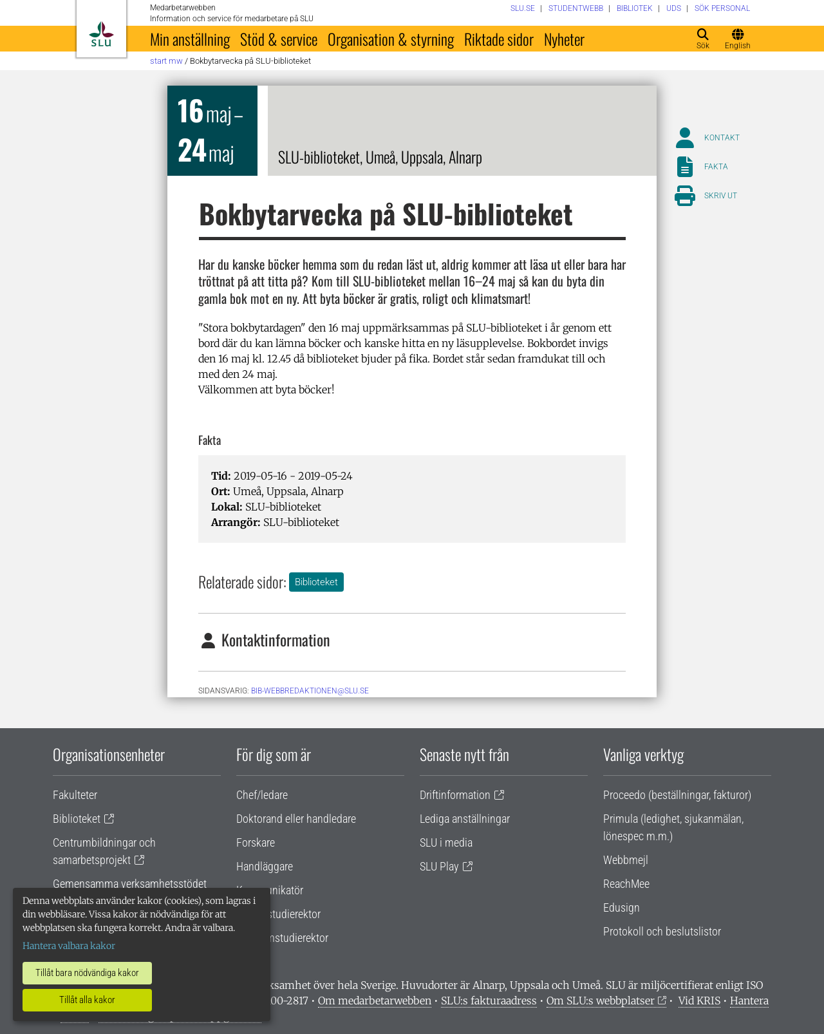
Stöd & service (278, 38)
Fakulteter (75, 795)
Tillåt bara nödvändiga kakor (87, 973)
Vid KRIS (699, 1000)
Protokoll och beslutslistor (662, 931)
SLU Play (439, 866)
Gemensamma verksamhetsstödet (130, 883)
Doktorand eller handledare (296, 818)
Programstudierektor (282, 938)
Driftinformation (455, 795)
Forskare (255, 842)
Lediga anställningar (465, 818)
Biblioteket (316, 582)
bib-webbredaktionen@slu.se (310, 690)
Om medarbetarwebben (374, 1000)
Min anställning (190, 38)
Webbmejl (625, 860)
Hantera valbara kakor (69, 946)
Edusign (621, 907)
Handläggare (264, 866)
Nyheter (564, 38)
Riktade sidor (499, 38)
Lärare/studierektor (278, 914)
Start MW (166, 61)
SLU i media (446, 842)
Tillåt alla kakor (87, 1000)
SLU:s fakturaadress (489, 1000)
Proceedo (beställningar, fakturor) (677, 795)
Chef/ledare (262, 795)
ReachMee (626, 883)
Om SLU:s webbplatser (601, 1000)
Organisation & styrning (391, 38)
